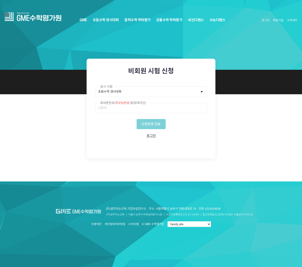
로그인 (265, 20)
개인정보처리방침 (115, 224)
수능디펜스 (218, 20)
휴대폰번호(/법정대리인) (123, 103)
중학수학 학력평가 (137, 20)
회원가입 (278, 20)
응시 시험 (106, 87)
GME (83, 20)
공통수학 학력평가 (169, 20)
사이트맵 (133, 224)
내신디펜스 (196, 20)
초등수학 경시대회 (106, 20)
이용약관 (96, 224)
